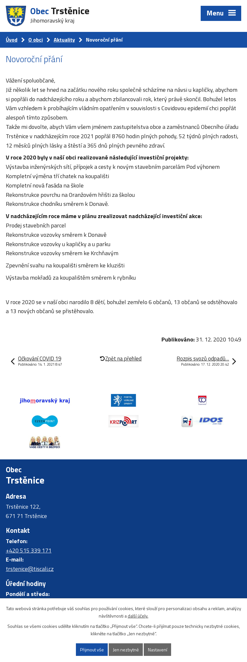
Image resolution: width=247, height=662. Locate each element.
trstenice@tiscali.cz (30, 568)
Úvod (11, 39)
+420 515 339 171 (28, 550)
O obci (35, 39)
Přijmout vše (92, 649)
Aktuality (64, 39)
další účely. (138, 615)
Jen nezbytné (126, 649)
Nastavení (157, 649)
